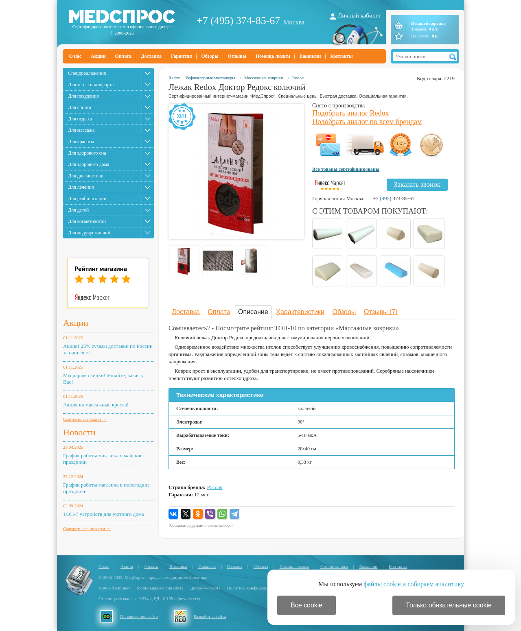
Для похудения (83, 96)
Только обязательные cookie (449, 605)
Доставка (151, 56)
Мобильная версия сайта (160, 587)
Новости (79, 432)
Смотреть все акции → (85, 419)
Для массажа (81, 130)
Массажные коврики (263, 77)
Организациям (334, 566)
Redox (174, 77)
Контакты (341, 56)
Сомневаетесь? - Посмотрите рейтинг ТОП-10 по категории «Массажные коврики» (284, 328)
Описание (253, 311)
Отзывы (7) (381, 311)
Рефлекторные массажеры (210, 77)
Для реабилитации (87, 198)
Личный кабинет (359, 15)
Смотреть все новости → (87, 528)
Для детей (78, 210)
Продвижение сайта (139, 616)
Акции (98, 56)
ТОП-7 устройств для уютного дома (103, 514)
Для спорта (79, 107)
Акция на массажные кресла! (96, 405)
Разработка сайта (210, 616)
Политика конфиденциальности (257, 587)
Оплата (123, 56)
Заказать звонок (417, 184)
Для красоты (81, 141)
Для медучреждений (89, 233)
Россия (214, 487)
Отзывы (237, 56)
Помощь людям (273, 56)
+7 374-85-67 (394, 198)
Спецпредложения (87, 73)
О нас (75, 56)
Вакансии (310, 56)
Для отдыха (80, 119)
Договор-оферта (205, 587)
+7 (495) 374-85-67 (238, 20)
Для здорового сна (87, 153)
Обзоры (209, 56)
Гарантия (181, 56)
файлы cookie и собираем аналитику (413, 584)
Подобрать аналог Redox (350, 113)
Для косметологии (87, 221)
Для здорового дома (88, 164)
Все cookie (306, 605)
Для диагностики (85, 176)
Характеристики (300, 311)
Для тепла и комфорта (91, 84)
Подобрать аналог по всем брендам (367, 122)
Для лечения (81, 187)
